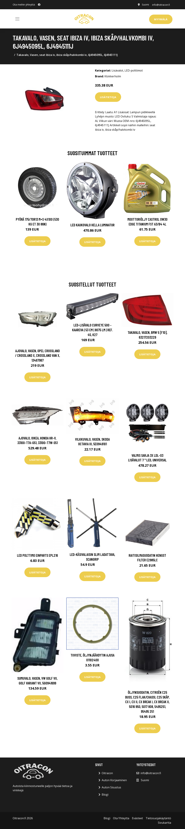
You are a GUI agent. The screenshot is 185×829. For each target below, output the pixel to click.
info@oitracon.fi (161, 4)
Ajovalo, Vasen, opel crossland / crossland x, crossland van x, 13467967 (37, 355)
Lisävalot (117, 70)
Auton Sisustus (111, 787)
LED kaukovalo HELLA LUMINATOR (92, 225)
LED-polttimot (134, 70)
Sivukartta (164, 823)
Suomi (145, 4)
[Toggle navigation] (17, 19)
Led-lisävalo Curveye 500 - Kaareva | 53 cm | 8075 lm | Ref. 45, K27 (92, 330)
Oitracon (107, 773)
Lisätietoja (108, 97)
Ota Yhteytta (121, 818)
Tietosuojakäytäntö (158, 818)
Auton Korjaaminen (114, 780)
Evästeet (137, 818)
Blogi (105, 794)
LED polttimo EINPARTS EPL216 (37, 555)
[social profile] (39, 4)
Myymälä (160, 19)
